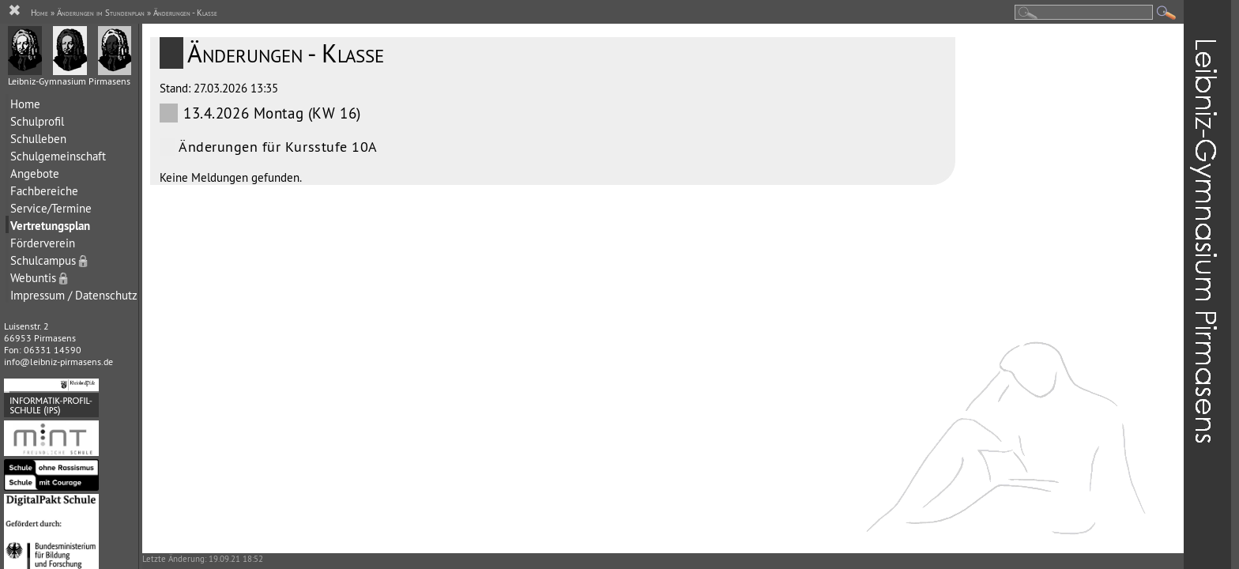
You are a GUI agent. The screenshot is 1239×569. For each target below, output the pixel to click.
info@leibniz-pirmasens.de (58, 361)
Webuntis (40, 277)
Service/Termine (51, 208)
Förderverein (42, 243)
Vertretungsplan (50, 225)
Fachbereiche (44, 190)
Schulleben (38, 138)
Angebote (34, 173)
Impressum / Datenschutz (73, 295)
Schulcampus (50, 260)
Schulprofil (37, 121)
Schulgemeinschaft (58, 156)
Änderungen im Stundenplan (101, 12)
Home (25, 103)
